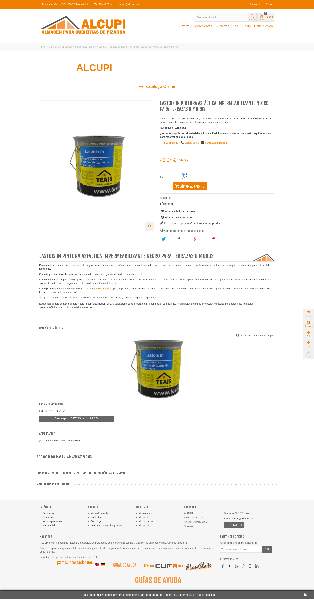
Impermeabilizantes (85, 46)
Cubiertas (222, 26)
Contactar (94, 517)
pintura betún (141, 303)
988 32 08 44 (192, 143)
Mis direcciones (145, 521)
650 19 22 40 (171, 143)
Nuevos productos (51, 521)
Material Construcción (60, 46)
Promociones (48, 517)
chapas (88, 288)
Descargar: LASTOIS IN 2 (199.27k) (76, 418)
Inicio (42, 46)
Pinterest (220, 239)
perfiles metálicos (103, 288)
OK (267, 549)
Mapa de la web (98, 513)
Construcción (263, 26)
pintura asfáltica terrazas (79, 307)
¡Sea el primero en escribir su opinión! (59, 440)
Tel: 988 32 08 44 (103, 4)
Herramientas (202, 26)
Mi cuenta (142, 517)
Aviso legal (95, 521)
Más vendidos (48, 525)
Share (183, 239)
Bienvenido (255, 4)
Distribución (47, 513)
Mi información (145, 513)
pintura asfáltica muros (52, 307)
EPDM (246, 26)
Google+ (200, 239)
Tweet (168, 239)
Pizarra (184, 26)
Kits (235, 26)
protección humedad (213, 303)
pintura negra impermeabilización (88, 303)
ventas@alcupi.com (128, 4)
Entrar (268, 4)
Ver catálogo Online (157, 86)
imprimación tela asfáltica (162, 303)
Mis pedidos (143, 525)
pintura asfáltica (60, 303)
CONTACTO (234, 525)
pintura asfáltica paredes (120, 303)
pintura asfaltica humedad (239, 303)
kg (162, 177)
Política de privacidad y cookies (106, 525)
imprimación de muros (189, 303)
